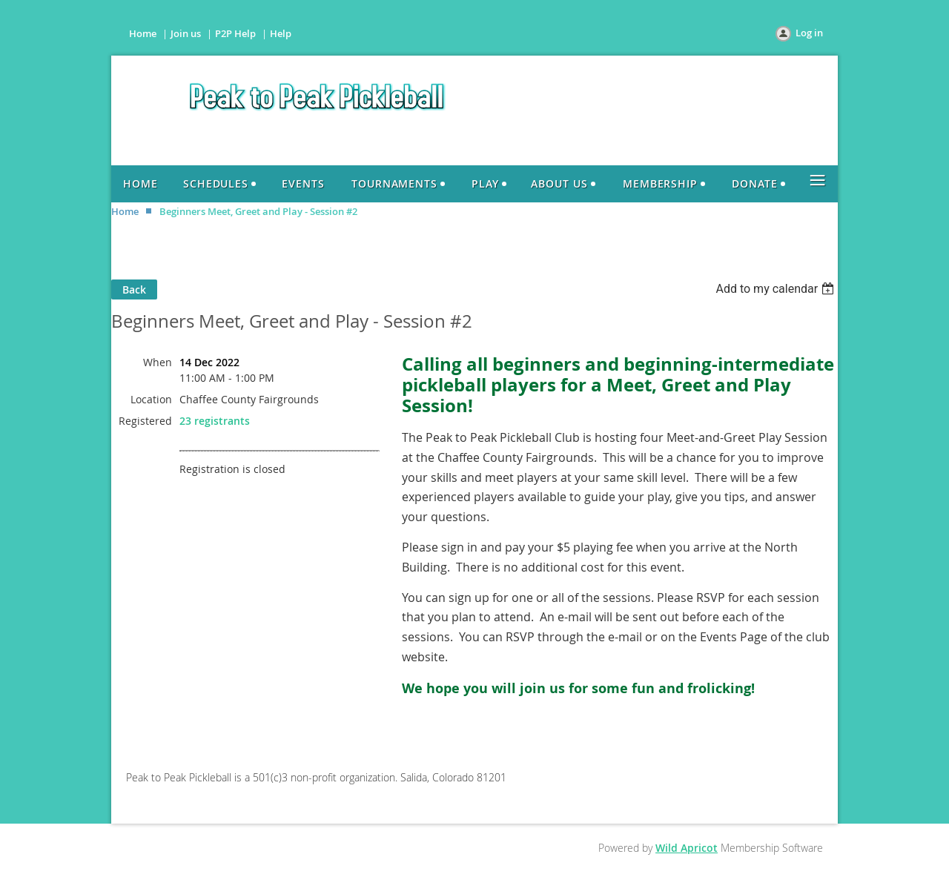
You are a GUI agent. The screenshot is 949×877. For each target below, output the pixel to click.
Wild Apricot (686, 848)
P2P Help (235, 33)
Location (151, 399)
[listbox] (776, 288)
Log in (809, 32)
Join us (186, 33)
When (157, 362)
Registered (145, 421)
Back (134, 289)
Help (280, 33)
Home (142, 33)
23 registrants (214, 421)
